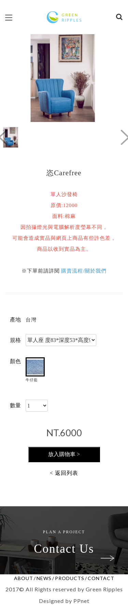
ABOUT (23, 578)
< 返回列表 (64, 473)
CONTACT (101, 578)
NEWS (44, 578)
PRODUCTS (69, 578)
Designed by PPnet (64, 600)
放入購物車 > (64, 454)
